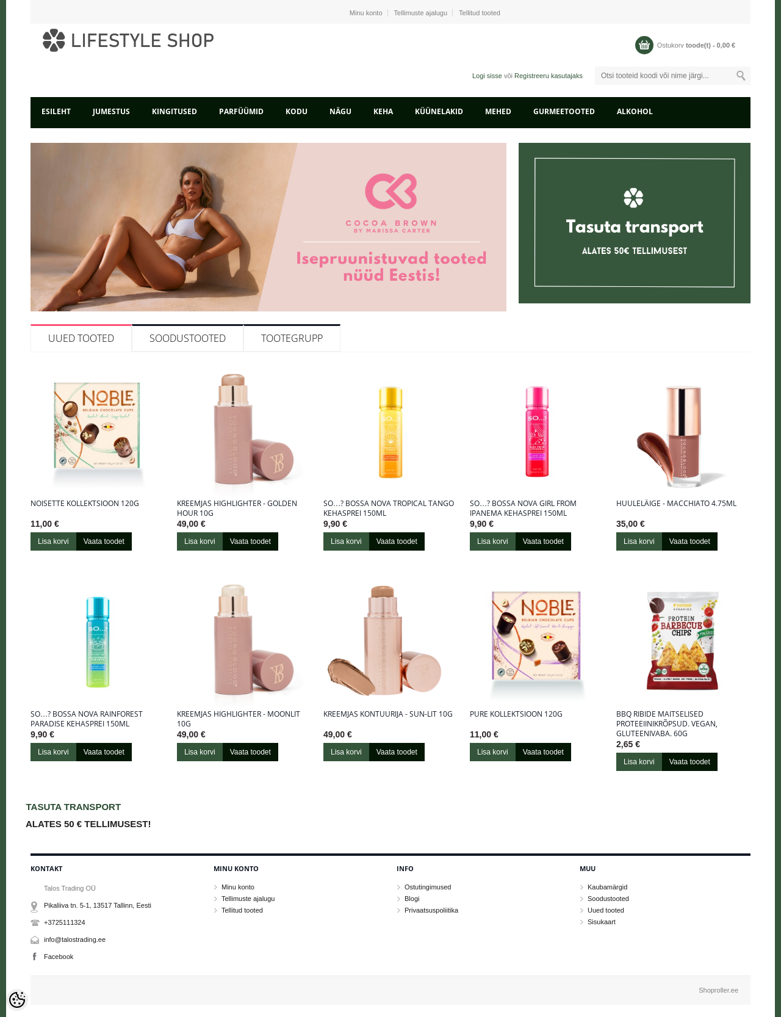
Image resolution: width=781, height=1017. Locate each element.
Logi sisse (487, 75)
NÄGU (340, 111)
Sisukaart (602, 921)
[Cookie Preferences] (17, 1000)
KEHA (383, 111)
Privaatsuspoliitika (431, 910)
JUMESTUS (111, 111)
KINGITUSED (174, 111)
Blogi (412, 898)
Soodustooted (187, 338)
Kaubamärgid (607, 887)
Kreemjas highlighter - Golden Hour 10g (237, 508)
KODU (297, 111)
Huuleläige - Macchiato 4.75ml (676, 503)
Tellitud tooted (479, 12)
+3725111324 (64, 922)
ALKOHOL (635, 111)
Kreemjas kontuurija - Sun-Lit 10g (388, 714)
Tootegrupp (292, 338)
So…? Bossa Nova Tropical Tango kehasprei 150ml (388, 508)
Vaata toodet (104, 541)
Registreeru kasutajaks (548, 75)
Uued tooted (81, 338)
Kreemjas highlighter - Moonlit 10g (238, 719)
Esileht (56, 111)
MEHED (498, 111)
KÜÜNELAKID (439, 111)
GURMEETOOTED (564, 111)
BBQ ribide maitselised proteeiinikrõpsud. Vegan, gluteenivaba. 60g (667, 724)
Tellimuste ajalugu (420, 12)
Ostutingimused (428, 887)
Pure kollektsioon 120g (516, 714)
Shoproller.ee (718, 990)
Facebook (58, 956)
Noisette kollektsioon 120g (85, 503)
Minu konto (366, 12)
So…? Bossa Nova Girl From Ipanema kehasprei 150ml (523, 508)
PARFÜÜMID (241, 111)
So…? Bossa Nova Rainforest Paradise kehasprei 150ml (87, 719)
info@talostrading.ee (75, 939)
